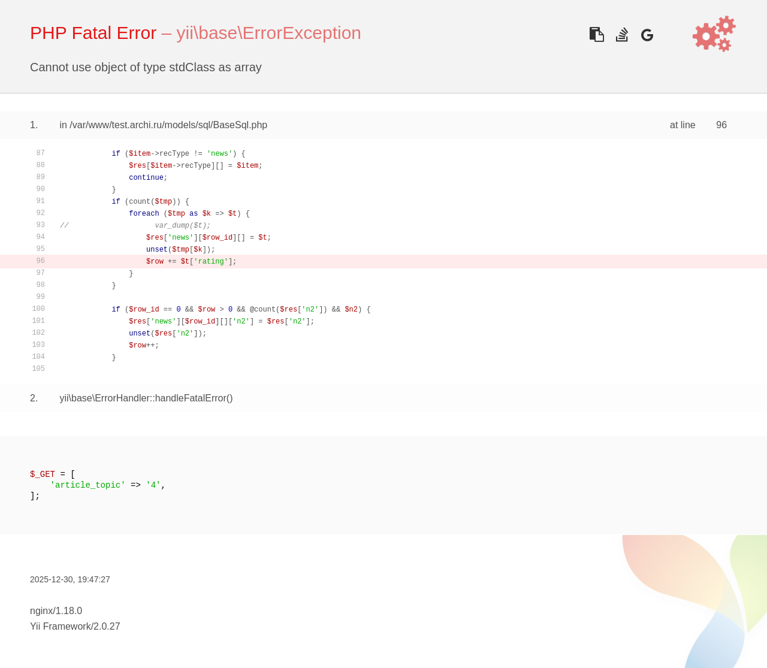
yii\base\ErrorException (269, 33)
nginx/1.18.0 (56, 611)
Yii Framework (60, 626)
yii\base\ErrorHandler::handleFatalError (142, 398)
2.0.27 (106, 626)
